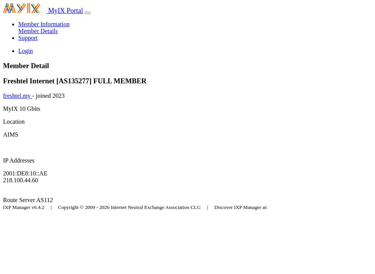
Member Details (38, 31)
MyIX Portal (43, 10)
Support (28, 38)
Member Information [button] (44, 24)
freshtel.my (17, 95)
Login (25, 51)
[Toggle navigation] (88, 13)
